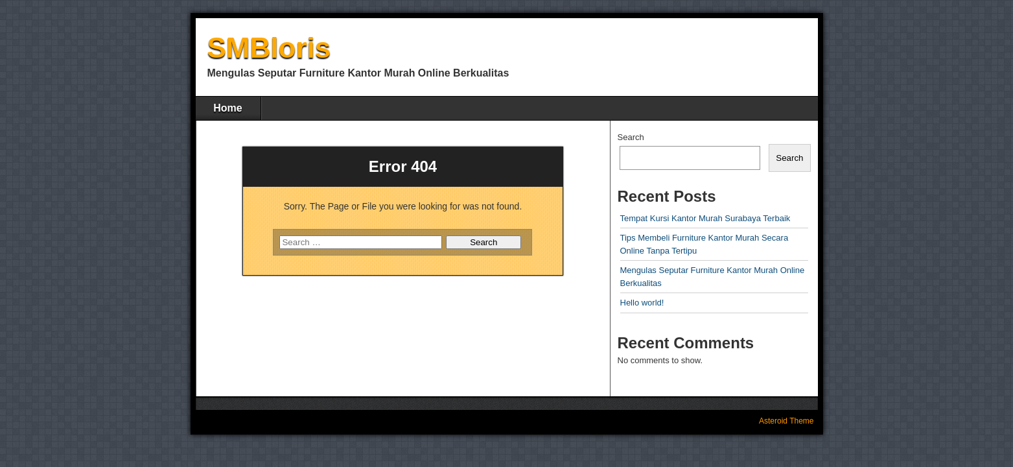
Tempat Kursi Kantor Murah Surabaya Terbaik (705, 218)
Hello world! (642, 302)
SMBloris (269, 48)
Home (227, 108)
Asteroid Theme (786, 420)
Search (631, 137)
